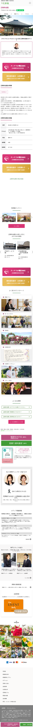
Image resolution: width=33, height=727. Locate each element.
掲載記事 (27, 539)
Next (31, 24)
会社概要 (5, 698)
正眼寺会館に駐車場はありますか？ (12, 416)
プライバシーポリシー (11, 708)
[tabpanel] (16, 25)
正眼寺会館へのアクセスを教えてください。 (14, 407)
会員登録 (5, 686)
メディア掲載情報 (16, 511)
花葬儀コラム (6, 692)
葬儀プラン (16, 13)
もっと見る (16, 226)
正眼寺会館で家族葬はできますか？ (12, 412)
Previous (2, 24)
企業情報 (3, 708)
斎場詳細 (6, 13)
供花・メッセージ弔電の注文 (9, 701)
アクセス (27, 13)
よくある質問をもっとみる (16, 422)
